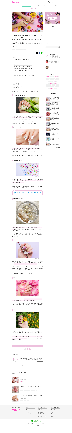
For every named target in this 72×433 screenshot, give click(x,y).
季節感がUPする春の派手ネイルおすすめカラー (22, 61)
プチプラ (55, 83)
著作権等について (38, 423)
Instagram (52, 412)
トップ (17, 5)
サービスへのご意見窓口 (41, 413)
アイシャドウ (52, 79)
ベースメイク (48, 31)
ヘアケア (47, 37)
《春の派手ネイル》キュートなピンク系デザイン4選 (23, 64)
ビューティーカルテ (28, 413)
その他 (47, 43)
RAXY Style (26, 5)
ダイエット (57, 86)
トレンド (29, 390)
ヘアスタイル (50, 83)
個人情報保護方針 (33, 423)
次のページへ (27, 346)
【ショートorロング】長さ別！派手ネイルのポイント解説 (23, 63)
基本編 (57, 78)
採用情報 (43, 423)
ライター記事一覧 (39, 361)
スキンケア (47, 29)
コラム (47, 41)
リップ (55, 81)
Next (41, 350)
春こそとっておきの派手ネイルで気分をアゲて (22, 70)
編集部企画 (56, 76)
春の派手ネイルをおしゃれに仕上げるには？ (21, 59)
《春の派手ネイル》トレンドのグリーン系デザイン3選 (23, 66)
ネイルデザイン (33, 390)
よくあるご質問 (55, 5)
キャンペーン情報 (36, 5)
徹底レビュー (50, 81)
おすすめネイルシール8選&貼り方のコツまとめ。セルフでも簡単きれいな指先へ (27, 193)
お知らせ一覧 (40, 409)
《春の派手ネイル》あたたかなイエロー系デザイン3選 (23, 68)
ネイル (15, 47)
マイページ (27, 412)
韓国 (47, 79)
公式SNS (45, 5)
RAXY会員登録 (53, 409)
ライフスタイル (50, 88)
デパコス (48, 86)
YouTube (52, 416)
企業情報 (29, 423)
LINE (51, 413)
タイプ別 (55, 88)
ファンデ (52, 86)
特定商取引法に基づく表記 (42, 416)
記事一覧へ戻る (27, 366)
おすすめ (25, 390)
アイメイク (47, 33)
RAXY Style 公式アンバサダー (50, 78)
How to (21, 381)
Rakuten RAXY (16, 2)
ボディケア (47, 35)
